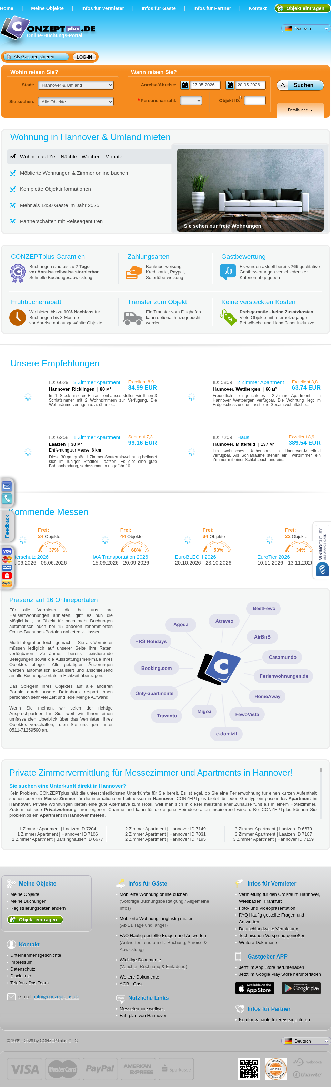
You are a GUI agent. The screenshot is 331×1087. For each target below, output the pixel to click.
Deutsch (298, 28)
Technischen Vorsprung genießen (272, 935)
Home (6, 8)
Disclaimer (20, 976)
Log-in (84, 57)
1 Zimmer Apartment (96, 437)
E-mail (7, 487)
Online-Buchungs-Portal (49, 31)
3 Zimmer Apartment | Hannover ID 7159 (273, 839)
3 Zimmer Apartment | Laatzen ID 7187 (273, 834)
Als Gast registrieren (30, 56)
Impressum (21, 962)
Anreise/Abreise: (159, 84)
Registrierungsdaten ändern (38, 908)
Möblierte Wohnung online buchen (154, 894)
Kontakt (258, 8)
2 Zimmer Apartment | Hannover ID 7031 (165, 834)
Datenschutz (22, 969)
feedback (9, 527)
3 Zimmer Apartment (96, 382)
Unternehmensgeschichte (35, 955)
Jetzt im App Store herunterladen (271, 967)
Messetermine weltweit (142, 1008)
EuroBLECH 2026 (195, 557)
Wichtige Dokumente (140, 959)
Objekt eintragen (305, 8)
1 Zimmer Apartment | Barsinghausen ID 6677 (57, 839)
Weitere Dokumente (139, 977)
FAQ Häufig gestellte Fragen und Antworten (163, 935)
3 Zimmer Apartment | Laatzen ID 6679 (273, 828)
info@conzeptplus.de (56, 997)
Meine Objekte (47, 8)
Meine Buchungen (28, 901)
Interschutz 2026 (29, 557)
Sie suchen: (21, 101)
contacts (7, 499)
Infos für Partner (212, 8)
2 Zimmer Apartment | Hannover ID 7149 (165, 828)
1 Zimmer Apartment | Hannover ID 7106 (57, 834)
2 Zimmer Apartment (260, 382)
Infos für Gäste (159, 8)
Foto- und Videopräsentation (267, 908)
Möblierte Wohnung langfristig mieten (156, 918)
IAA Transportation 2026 (120, 557)
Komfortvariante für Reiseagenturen (274, 1019)
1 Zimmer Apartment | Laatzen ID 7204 (57, 828)
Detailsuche (300, 110)
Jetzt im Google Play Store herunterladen (280, 974)
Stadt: (28, 84)
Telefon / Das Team (29, 982)
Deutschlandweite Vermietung (268, 928)
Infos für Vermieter (102, 8)
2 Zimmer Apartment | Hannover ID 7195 (165, 839)
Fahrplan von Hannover (143, 1015)
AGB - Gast (131, 983)
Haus (243, 437)
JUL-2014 (276, 1069)
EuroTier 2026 (273, 557)
